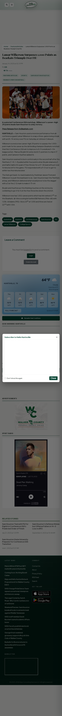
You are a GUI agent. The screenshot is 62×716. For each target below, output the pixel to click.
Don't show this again (13, 378)
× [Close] (57, 337)
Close (53, 378)
